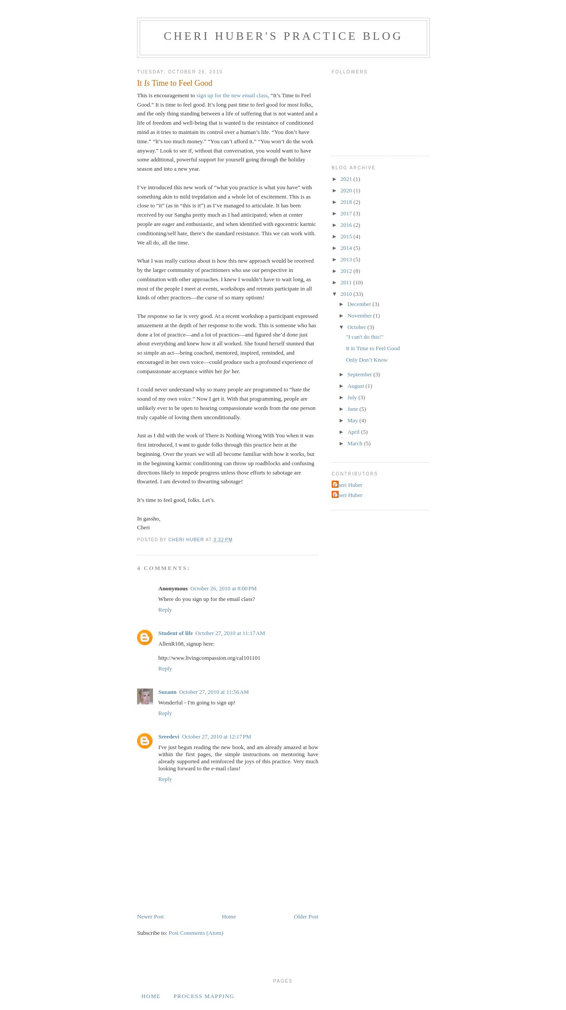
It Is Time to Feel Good (373, 348)
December (360, 304)
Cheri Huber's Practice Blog (283, 36)
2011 (346, 282)
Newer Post (150, 916)
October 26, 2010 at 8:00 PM (223, 588)
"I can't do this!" (364, 336)
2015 (346, 236)
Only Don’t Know (366, 359)
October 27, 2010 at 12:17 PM (216, 736)
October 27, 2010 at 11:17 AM (230, 633)
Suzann (167, 692)
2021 (346, 179)
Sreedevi (168, 736)
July (353, 397)
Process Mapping (203, 996)
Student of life (175, 633)
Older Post (306, 916)
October (357, 327)
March (356, 443)
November (360, 315)
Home (229, 916)
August (357, 386)
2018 (346, 202)
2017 (346, 213)
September (361, 374)
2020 (346, 190)
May (353, 420)
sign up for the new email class (232, 95)
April (354, 431)
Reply (165, 609)
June (353, 409)
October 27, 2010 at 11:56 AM (214, 692)
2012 (346, 271)
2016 (346, 225)
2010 (346, 294)
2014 (346, 248)
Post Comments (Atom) (196, 933)
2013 (346, 259)
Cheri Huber (348, 485)
